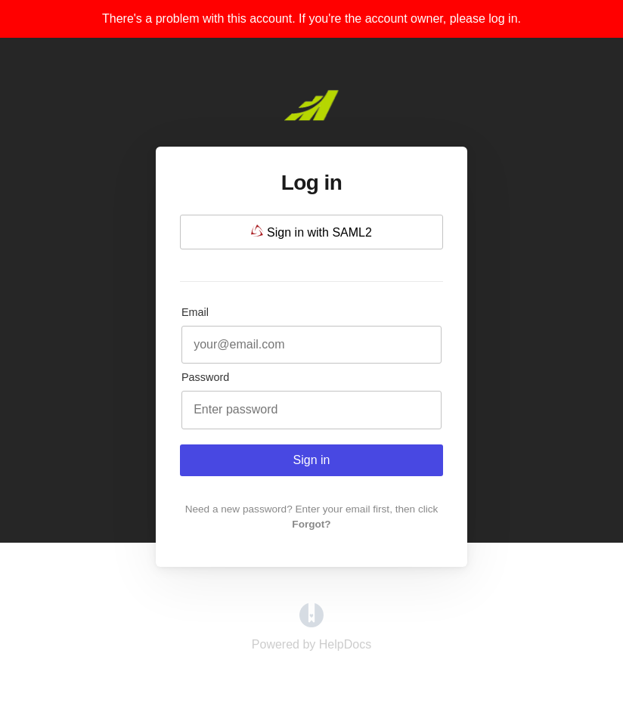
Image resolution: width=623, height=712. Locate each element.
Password (205, 377)
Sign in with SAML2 (311, 231)
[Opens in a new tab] (311, 623)
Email (195, 312)
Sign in (311, 460)
